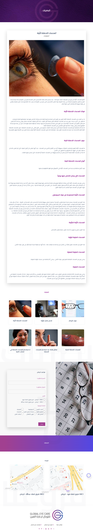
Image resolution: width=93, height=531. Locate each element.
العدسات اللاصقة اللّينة (20, 320)
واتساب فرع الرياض (35, 525)
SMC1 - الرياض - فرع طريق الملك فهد (32, 399)
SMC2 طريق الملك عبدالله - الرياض (32, 494)
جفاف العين (18, 414)
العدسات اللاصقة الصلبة (72, 349)
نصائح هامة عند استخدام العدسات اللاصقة (46, 350)
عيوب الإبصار (73, 320)
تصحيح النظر (40, 412)
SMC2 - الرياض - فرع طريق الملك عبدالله (32, 402)
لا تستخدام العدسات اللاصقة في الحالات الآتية (20, 350)
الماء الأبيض (39, 409)
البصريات (19, 412)
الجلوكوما (31, 409)
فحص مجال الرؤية (46, 320)
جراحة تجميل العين (29, 412)
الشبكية (19, 409)
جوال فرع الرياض (48, 525)
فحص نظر (40, 414)
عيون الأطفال (30, 414)
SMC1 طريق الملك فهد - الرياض (72, 494)
